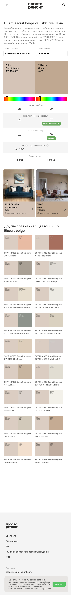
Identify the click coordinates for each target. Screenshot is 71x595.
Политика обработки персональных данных (28, 551)
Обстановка (12, 541)
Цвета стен (11, 536)
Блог (8, 546)
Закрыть (59, 584)
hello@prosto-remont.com (19, 572)
